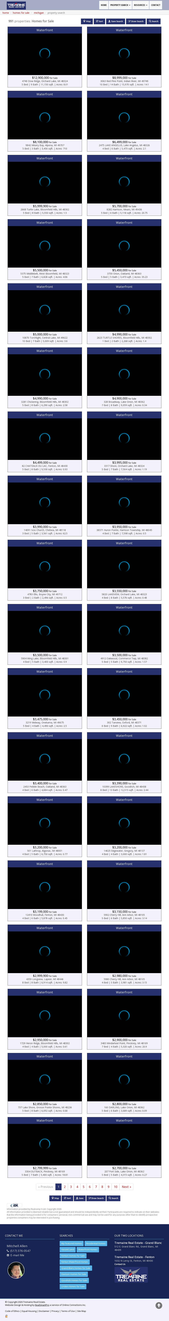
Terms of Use (68, 1311)
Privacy (55, 1311)
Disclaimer (44, 1311)
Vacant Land (67, 1249)
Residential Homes (95, 1243)
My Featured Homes (71, 1243)
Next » (126, 1187)
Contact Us (119, 1264)
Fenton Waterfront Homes (74, 1261)
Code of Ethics (12, 1311)
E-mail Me (17, 1255)
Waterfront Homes (87, 1249)
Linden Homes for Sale (73, 1286)
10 (115, 1187)
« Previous (45, 1187)
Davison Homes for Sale (73, 1274)
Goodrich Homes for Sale (74, 1280)
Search (113, 1198)
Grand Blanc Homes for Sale (75, 1268)
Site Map (81, 1311)
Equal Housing (29, 1311)
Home (6, 12)
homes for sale (21, 12)
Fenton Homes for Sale (73, 1255)
